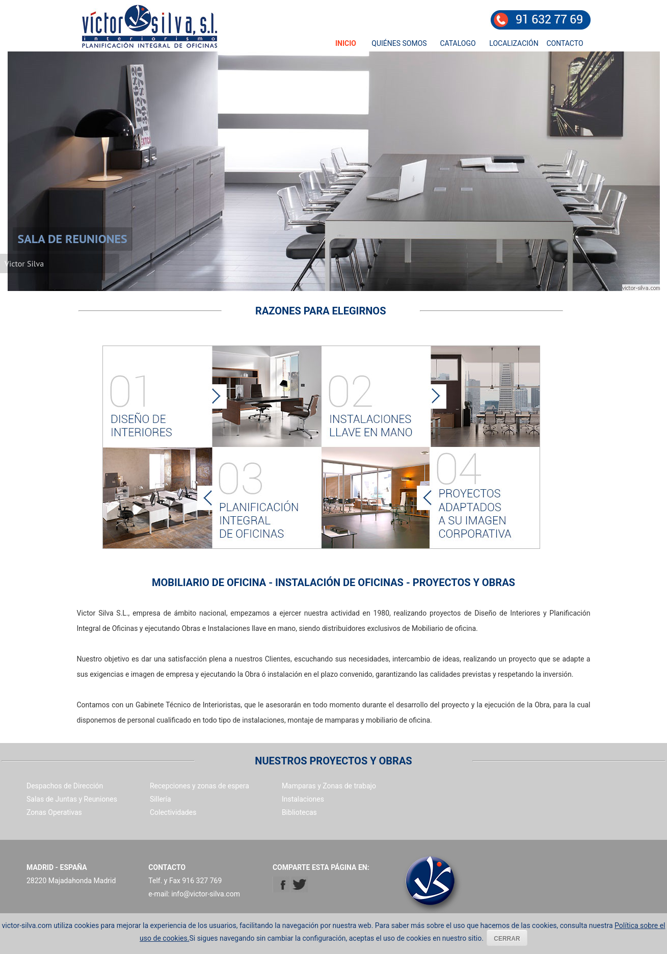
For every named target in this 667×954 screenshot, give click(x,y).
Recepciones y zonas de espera (199, 786)
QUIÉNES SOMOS (398, 43)
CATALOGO (457, 43)
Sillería (160, 799)
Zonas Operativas (54, 812)
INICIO (345, 43)
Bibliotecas (299, 812)
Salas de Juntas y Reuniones (71, 799)
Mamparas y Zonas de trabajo (329, 786)
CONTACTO (564, 43)
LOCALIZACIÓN (513, 43)
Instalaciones (303, 799)
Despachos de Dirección (64, 786)
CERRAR (507, 938)
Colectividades (173, 812)
